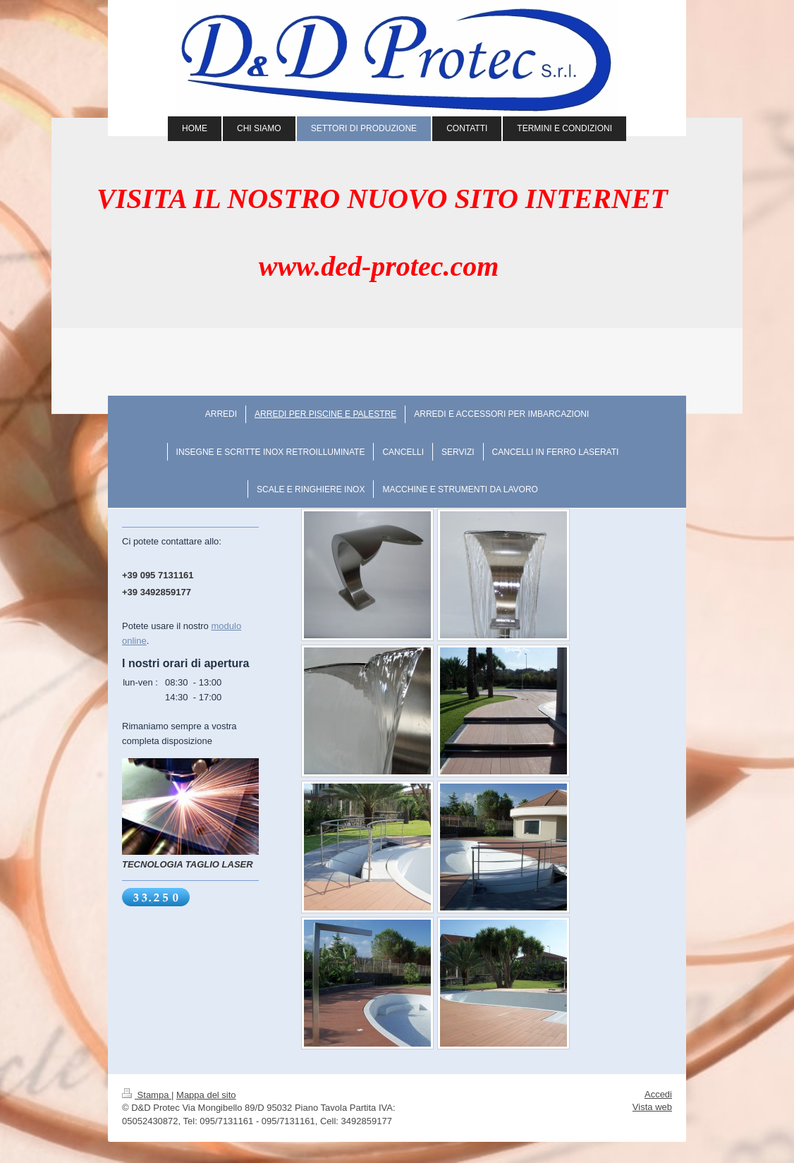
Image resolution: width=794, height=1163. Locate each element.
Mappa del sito (206, 1095)
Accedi (658, 1094)
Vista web (652, 1107)
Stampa (146, 1095)
